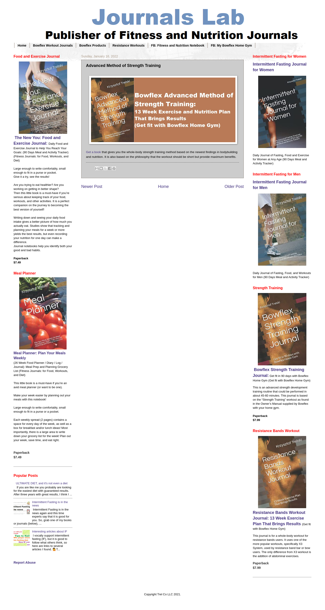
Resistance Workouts (128, 45)
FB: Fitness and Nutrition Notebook (177, 45)
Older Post (234, 186)
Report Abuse (25, 562)
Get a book (93, 152)
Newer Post (91, 186)
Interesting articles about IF (49, 531)
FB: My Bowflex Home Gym (231, 45)
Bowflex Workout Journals (53, 45)
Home (22, 45)
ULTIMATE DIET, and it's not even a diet (41, 483)
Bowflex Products (92, 45)
